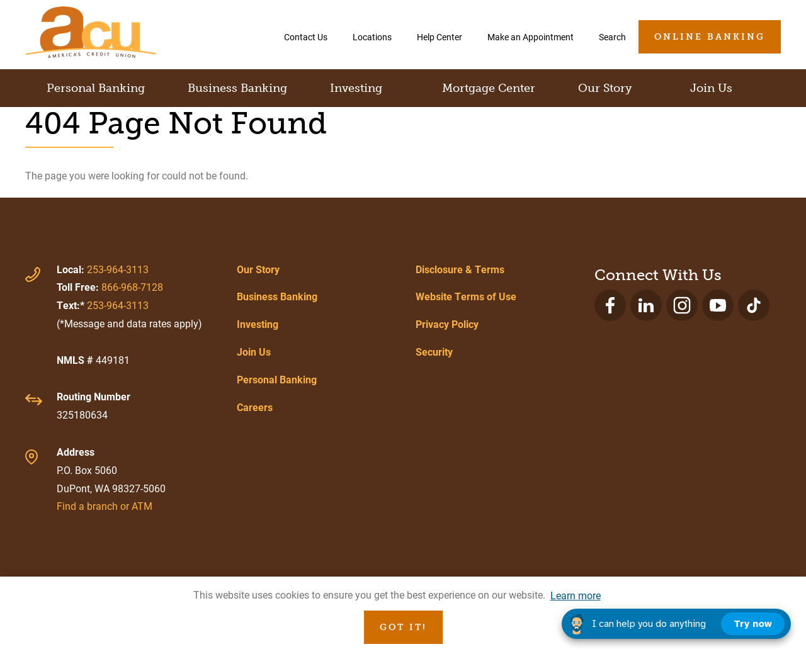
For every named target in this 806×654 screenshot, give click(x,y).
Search (612, 37)
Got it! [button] (403, 627)
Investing (257, 323)
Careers (255, 407)
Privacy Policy (447, 323)
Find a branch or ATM (104, 505)
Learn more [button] (575, 595)
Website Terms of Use (466, 296)
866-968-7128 (132, 286)
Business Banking (277, 296)
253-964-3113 (118, 269)
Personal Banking (277, 379)
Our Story (258, 269)
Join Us (254, 351)
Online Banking (709, 36)
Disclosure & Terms (460, 269)
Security (434, 351)
